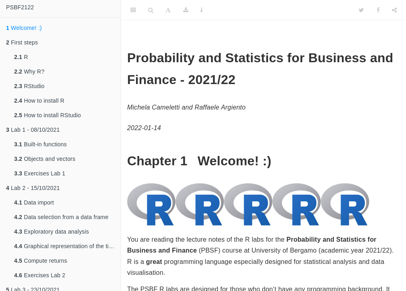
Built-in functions (40, 144)
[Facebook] (378, 10)
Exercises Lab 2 (39, 275)
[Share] (394, 10)
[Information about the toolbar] (202, 10)
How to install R (39, 100)
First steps (22, 42)
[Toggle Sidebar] (133, 10)
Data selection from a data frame (61, 217)
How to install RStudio (47, 115)
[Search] (150, 10)
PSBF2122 (20, 7)
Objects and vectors (44, 159)
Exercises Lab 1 (39, 173)
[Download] (186, 10)
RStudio (29, 86)
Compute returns (40, 260)
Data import (34, 202)
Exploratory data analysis (51, 231)
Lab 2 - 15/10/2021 (33, 188)
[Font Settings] (168, 10)
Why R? (29, 71)
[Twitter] (361, 10)
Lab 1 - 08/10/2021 (33, 130)
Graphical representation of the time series (67, 246)
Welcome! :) (24, 28)
